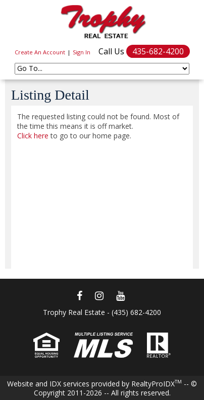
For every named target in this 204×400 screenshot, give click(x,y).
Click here (32, 135)
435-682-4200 (158, 51)
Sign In (81, 52)
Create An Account (40, 52)
